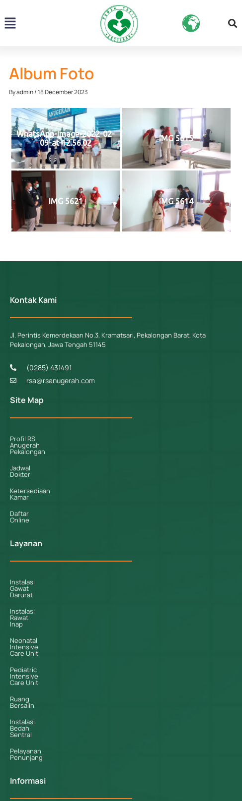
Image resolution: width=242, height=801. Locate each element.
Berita (19, 742)
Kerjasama (25, 726)
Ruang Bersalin (32, 615)
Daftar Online (30, 487)
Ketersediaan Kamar (40, 471)
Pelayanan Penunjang (43, 647)
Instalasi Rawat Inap (39, 566)
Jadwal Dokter (31, 455)
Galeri (18, 758)
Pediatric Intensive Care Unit (53, 598)
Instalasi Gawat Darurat (45, 549)
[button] (10, 23)
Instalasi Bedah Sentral (44, 631)
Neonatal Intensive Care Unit (53, 582)
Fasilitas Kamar (32, 709)
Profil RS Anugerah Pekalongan (56, 438)
